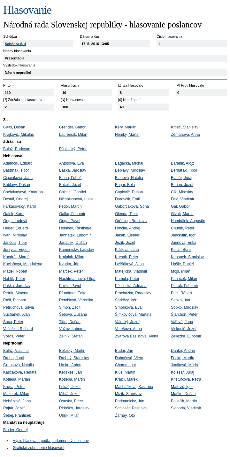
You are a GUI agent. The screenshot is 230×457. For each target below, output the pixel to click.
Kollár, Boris (181, 249)
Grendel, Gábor (72, 127)
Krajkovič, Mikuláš (18, 134)
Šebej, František (17, 415)
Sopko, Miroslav (184, 307)
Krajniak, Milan (71, 257)
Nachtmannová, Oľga (77, 278)
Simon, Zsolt (69, 307)
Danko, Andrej (183, 350)
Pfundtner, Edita (72, 293)
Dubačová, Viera (129, 358)
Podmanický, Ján (129, 401)
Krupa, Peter (14, 386)
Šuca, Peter (13, 322)
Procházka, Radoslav (133, 293)
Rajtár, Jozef (14, 408)
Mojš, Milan (180, 271)
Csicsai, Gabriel (72, 192)
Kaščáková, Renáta (19, 372)
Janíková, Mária (184, 365)
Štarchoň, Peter (184, 314)
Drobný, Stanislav (74, 358)
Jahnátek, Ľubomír (75, 235)
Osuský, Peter (71, 401)
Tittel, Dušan (69, 322)
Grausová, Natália (18, 365)
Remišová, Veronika (76, 300)
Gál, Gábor (180, 206)
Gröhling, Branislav (131, 221)
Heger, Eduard (15, 228)
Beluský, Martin (72, 350)
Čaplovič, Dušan (129, 192)
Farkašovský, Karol (19, 206)
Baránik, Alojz (182, 163)
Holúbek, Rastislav (75, 228)
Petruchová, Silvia (18, 307)
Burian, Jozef (182, 184)
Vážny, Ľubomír (72, 329)
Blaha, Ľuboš (70, 177)
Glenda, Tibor (126, 214)
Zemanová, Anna (185, 134)
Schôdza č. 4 (15, 44)
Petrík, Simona (15, 293)
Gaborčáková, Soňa (132, 206)
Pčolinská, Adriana (131, 285)
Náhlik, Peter (14, 278)
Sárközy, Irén (126, 300)
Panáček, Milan (184, 278)
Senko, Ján (180, 300)
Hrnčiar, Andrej (127, 228)
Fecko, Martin (182, 358)
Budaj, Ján (124, 350)
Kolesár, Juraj (182, 372)
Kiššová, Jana (127, 249)
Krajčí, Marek (126, 379)
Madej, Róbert (15, 271)
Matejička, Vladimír (131, 271)
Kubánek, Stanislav (187, 257)
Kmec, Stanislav (184, 127)
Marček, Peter (71, 271)
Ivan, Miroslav (15, 235)
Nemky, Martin (127, 134)
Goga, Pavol (69, 221)
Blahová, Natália (129, 177)
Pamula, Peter (127, 278)
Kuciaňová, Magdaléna (22, 264)
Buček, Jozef (70, 184)
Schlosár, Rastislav (131, 408)
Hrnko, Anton (70, 365)
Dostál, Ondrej (15, 199)
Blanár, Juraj (181, 177)
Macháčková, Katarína (134, 386)
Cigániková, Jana (18, 177)
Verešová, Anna (128, 329)
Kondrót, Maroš (16, 257)
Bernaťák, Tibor (184, 170)
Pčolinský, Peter (73, 149)
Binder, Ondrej (15, 430)
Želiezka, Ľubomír (186, 336)
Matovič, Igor (182, 386)
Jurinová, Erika (183, 242)
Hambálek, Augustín (188, 221)
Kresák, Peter (126, 257)
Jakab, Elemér (127, 235)
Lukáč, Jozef (69, 386)
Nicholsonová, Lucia (76, 199)
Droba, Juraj (13, 358)
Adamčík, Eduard (18, 163)
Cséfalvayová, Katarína (23, 192)
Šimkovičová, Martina (133, 314)
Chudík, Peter (182, 228)
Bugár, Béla (125, 184)
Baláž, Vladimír (16, 350)
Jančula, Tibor (15, 242)
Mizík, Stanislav (128, 393)
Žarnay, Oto (125, 415)
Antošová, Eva (71, 163)
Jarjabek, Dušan (73, 242)
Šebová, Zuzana (73, 314)
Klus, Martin (125, 372)
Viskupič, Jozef (183, 329)
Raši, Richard (14, 300)
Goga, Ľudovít (15, 221)
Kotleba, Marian (16, 379)
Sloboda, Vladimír (186, 408)
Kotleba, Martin (72, 379)
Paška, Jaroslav (16, 285)
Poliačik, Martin (184, 401)
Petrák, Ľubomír (184, 285)
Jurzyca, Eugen (16, 249)
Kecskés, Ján (70, 372)
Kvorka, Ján (69, 264)
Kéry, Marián (125, 127)
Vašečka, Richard (18, 329)
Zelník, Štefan (71, 336)
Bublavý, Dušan (16, 184)
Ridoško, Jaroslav (74, 408)
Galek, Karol (13, 214)
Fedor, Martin (70, 206)
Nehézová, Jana (17, 401)
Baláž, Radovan (16, 149)
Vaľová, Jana (182, 322)
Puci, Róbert (181, 293)
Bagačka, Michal (129, 163)
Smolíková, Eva (128, 307)
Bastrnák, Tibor (16, 170)
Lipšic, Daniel (182, 264)
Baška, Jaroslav (72, 170)
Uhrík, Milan (69, 415)
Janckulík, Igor (183, 235)
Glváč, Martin (182, 214)
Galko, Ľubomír (72, 214)
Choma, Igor (125, 365)
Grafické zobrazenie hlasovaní (38, 447)
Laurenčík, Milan (73, 134)
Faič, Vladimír (182, 199)
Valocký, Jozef (127, 322)
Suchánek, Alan (16, 314)
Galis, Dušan (14, 127)
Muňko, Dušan (183, 393)
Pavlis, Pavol (70, 285)
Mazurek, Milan (16, 393)
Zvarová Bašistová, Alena (136, 336)
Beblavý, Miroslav (130, 170)
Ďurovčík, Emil (127, 199)
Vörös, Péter (14, 336)
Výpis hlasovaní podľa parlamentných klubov (51, 440)
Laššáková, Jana (129, 264)
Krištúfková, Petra (186, 379)
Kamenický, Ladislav (76, 249)
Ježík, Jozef (125, 242)
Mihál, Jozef (69, 393)
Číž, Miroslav (182, 192)
